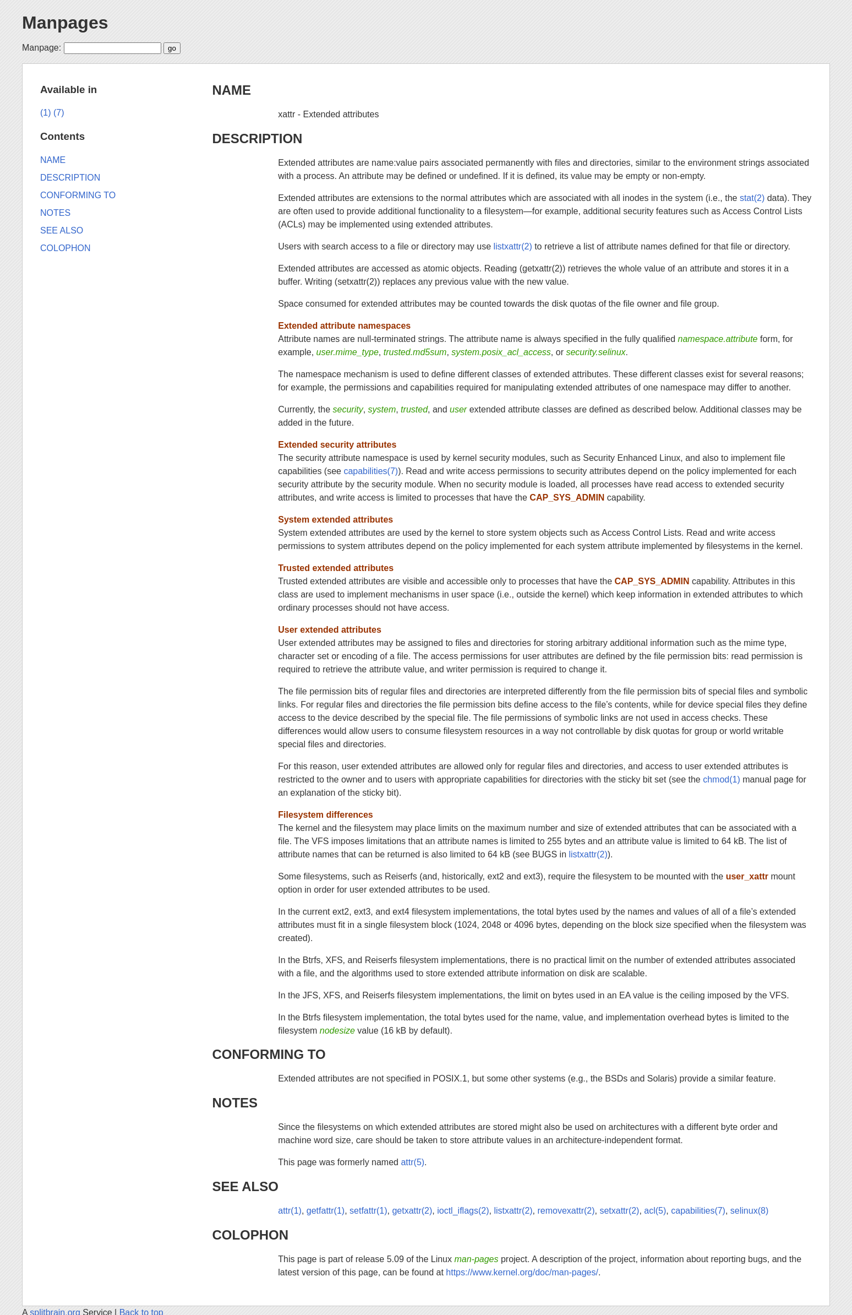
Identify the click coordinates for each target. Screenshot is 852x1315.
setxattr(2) (619, 1210)
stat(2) (752, 198)
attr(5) (412, 1162)
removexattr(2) (566, 1210)
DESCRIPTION (257, 138)
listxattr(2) (512, 246)
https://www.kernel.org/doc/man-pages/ (522, 1272)
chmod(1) (721, 779)
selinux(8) (749, 1210)
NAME (231, 90)
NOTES (235, 1102)
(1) (45, 112)
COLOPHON (250, 1234)
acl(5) (655, 1210)
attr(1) (290, 1210)
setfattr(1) (368, 1210)
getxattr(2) (412, 1210)
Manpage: (41, 47)
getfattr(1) (326, 1210)
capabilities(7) (370, 471)
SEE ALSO (245, 1186)
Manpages (65, 22)
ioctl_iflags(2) (463, 1210)
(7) (58, 112)
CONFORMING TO (268, 1054)
